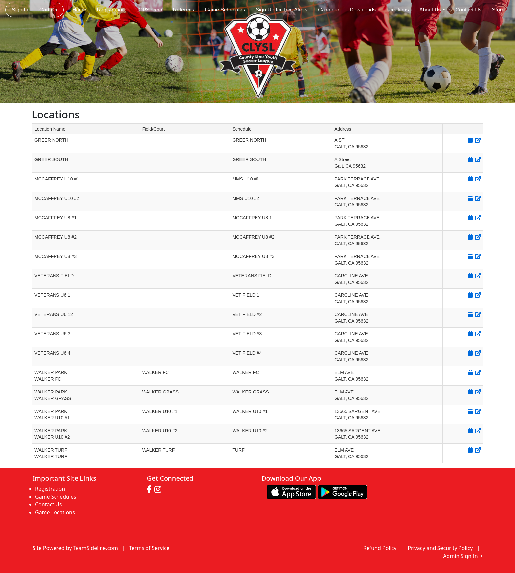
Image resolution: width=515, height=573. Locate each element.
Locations (397, 9)
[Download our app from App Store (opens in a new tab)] (291, 491)
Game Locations (55, 512)
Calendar (328, 9)
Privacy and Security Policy (440, 548)
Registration (111, 9)
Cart (48, 9)
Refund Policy (380, 548)
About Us (432, 9)
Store (498, 9)
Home (79, 9)
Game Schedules (225, 9)
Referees (183, 9)
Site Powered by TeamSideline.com (75, 548)
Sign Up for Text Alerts (281, 9)
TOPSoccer (148, 9)
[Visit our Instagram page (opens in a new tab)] (159, 489)
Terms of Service (149, 548)
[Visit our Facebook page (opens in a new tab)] (150, 489)
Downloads (363, 9)
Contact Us (468, 9)
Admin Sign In (462, 556)
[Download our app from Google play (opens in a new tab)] (342, 491)
